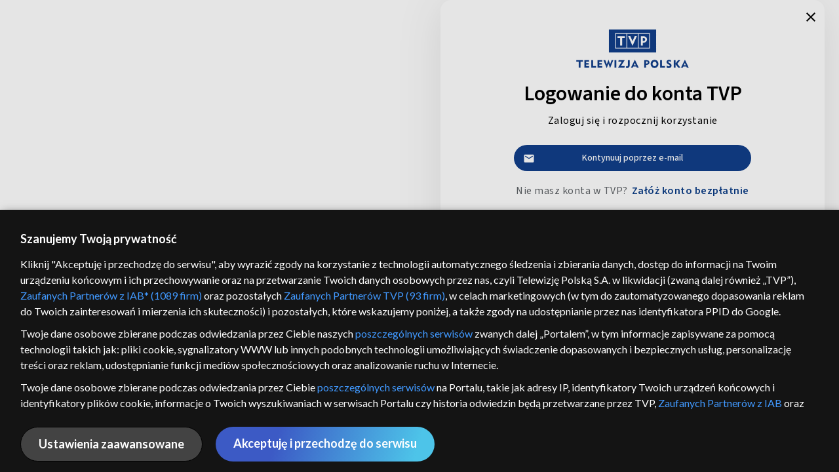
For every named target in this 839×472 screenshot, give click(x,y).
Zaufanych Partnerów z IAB (720, 403)
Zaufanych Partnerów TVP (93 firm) (364, 295)
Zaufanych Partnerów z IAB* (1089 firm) (111, 295)
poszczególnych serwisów (414, 333)
